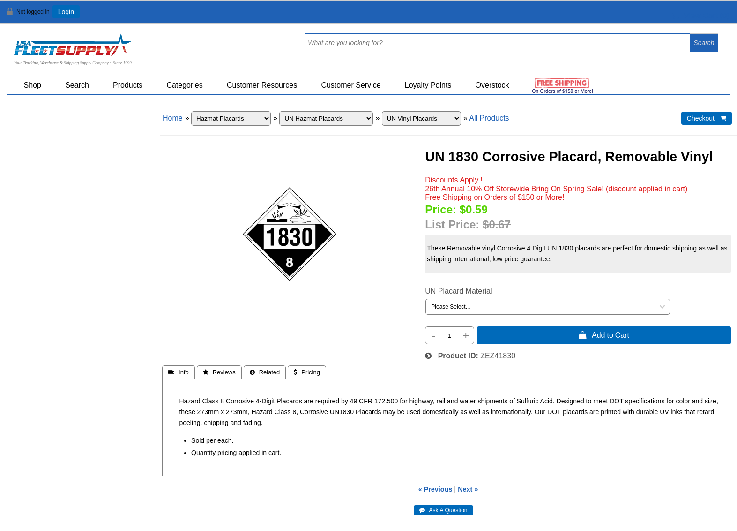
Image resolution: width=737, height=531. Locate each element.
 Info (178, 372)
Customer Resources (262, 85)
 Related (265, 372)
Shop (32, 85)
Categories (184, 85)
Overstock (492, 85)
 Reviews (219, 372)
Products (127, 85)
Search (77, 85)
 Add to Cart (604, 335)
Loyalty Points (428, 85)
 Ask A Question (443, 510)
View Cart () (701, 15)
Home (173, 118)
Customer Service (350, 85)
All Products (489, 118)
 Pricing (307, 372)
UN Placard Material (458, 291)
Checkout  (706, 118)
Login (66, 11)
